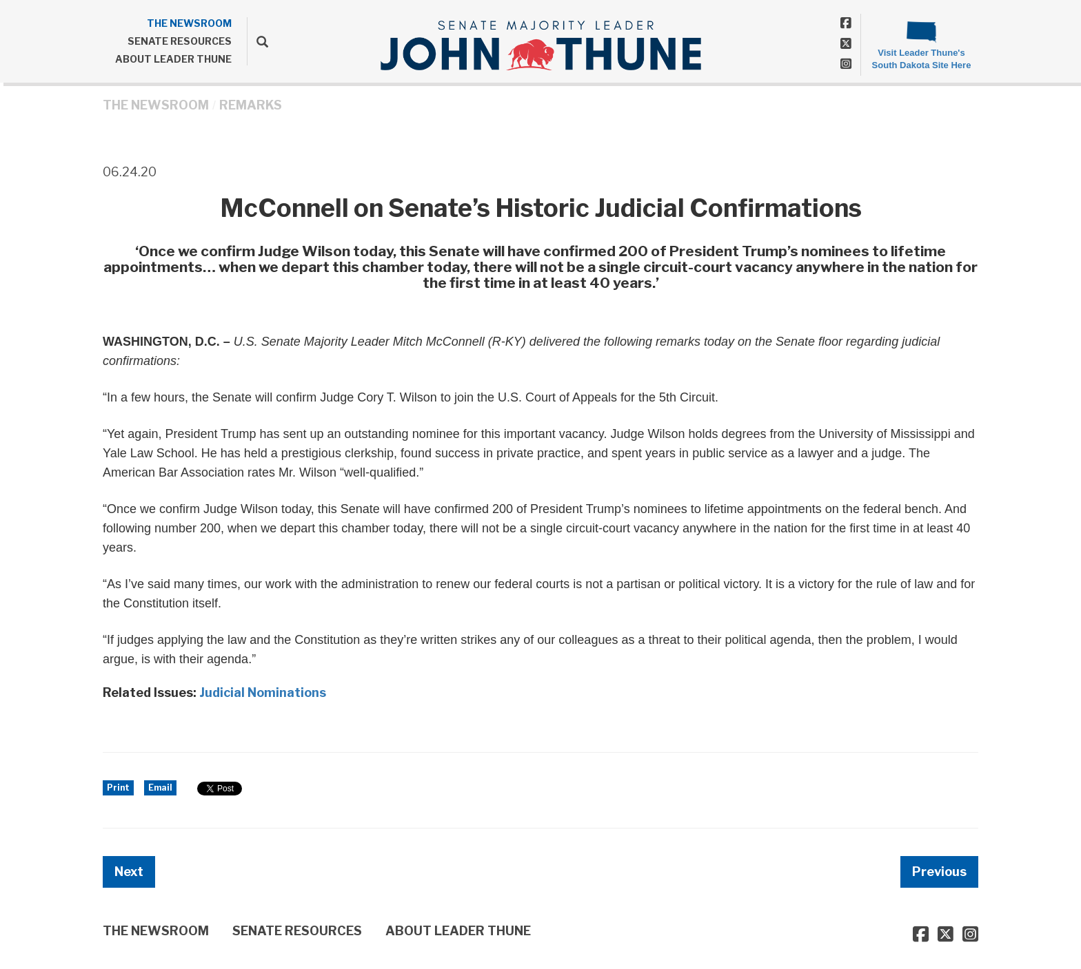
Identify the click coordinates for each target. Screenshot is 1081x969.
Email (160, 787)
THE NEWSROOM (189, 23)
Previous (939, 871)
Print (118, 787)
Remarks (250, 105)
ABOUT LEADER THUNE (173, 59)
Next (128, 871)
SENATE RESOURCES (180, 41)
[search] (257, 41)
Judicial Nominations (262, 692)
